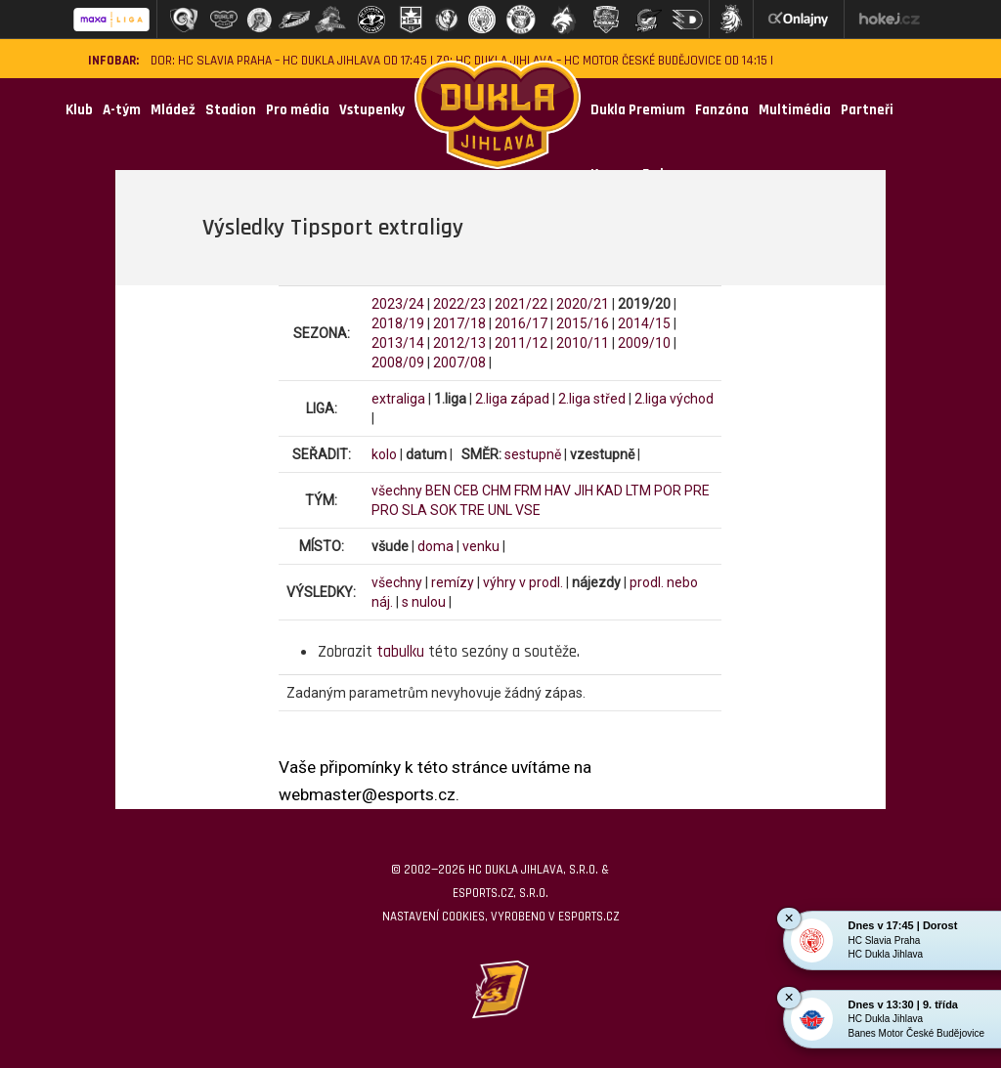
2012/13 (459, 343)
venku (481, 546)
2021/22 (521, 304)
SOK (443, 510)
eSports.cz (588, 916)
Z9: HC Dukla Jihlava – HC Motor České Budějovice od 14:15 (601, 61)
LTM (638, 490)
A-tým (122, 110)
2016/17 (521, 323)
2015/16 (582, 323)
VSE (528, 510)
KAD (609, 490)
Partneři (867, 110)
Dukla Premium (637, 110)
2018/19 (397, 323)
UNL (500, 510)
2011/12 (521, 343)
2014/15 (644, 323)
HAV (557, 490)
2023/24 (397, 304)
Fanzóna (722, 110)
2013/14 (397, 343)
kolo (384, 454)
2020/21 (582, 304)
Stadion (230, 110)
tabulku (400, 651)
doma (435, 546)
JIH (583, 490)
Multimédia (795, 110)
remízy (452, 582)
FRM (528, 490)
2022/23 (459, 304)
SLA (414, 510)
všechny (396, 490)
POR (667, 490)
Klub (79, 110)
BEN (438, 490)
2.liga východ (674, 398)
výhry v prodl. (523, 582)
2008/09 (397, 362)
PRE (697, 490)
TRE (472, 510)
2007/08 (459, 362)
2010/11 (582, 343)
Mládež (173, 110)
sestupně (532, 454)
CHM (496, 490)
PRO (385, 510)
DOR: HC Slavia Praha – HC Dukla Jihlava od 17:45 (289, 61)
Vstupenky (372, 110)
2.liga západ (512, 398)
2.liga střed (592, 398)
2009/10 (644, 343)
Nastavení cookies (433, 916)
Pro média (297, 110)
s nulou (424, 602)
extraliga (398, 398)
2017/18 (459, 323)
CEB (466, 490)
